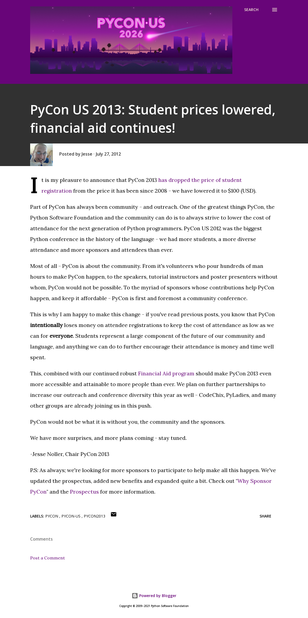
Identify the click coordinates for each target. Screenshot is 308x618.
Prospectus (84, 491)
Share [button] (265, 516)
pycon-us (71, 516)
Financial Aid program (166, 373)
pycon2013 (94, 516)
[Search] (251, 9)
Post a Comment (47, 557)
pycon (52, 516)
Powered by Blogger (154, 595)
